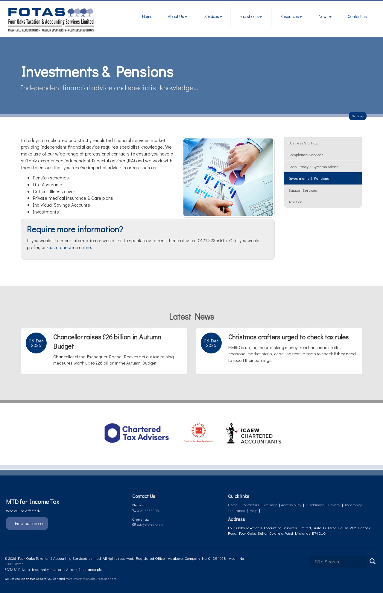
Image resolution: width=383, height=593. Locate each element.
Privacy (334, 504)
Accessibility (291, 504)
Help (253, 510)
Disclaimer (315, 504)
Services (213, 16)
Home (147, 16)
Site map (269, 504)
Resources (291, 16)
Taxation (295, 201)
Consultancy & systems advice (313, 166)
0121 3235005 (145, 510)
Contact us (357, 16)
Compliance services (305, 154)
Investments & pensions (308, 178)
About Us (177, 16)
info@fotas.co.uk (147, 524)
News (325, 16)
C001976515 (14, 563)
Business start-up (303, 142)
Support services (302, 190)
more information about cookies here (91, 578)
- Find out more (27, 523)
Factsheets (251, 16)
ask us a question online (66, 247)
